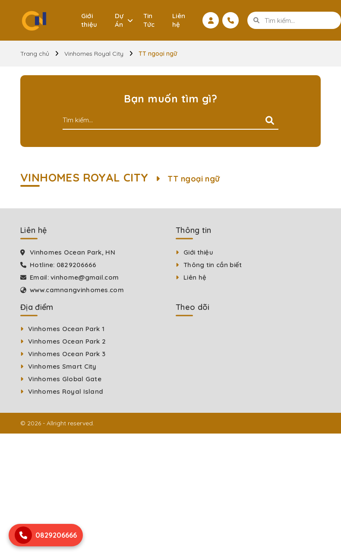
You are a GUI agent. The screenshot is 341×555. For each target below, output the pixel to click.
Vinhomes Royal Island (65, 391)
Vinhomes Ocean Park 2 (67, 341)
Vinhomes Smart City (62, 366)
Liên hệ (179, 20)
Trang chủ (34, 53)
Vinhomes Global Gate (64, 379)
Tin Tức (149, 20)
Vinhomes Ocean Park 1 (66, 329)
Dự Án (119, 20)
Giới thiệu (89, 20)
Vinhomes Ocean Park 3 (66, 354)
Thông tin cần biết (212, 265)
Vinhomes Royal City (93, 53)
